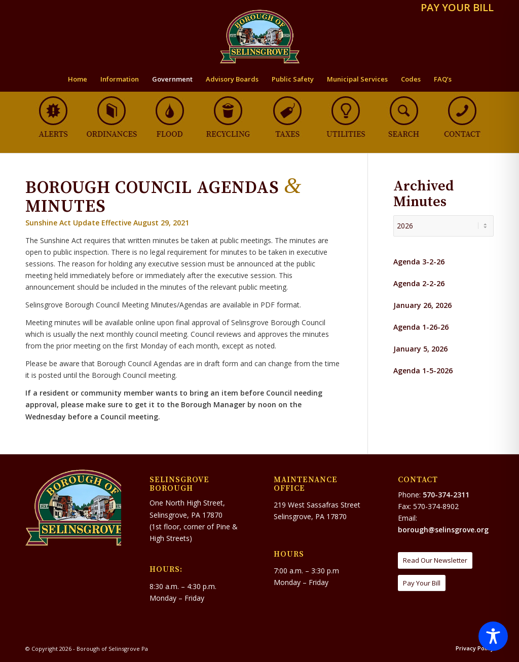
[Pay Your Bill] (422, 583)
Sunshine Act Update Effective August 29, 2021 (107, 222)
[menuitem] (455, 8)
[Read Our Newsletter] (435, 560)
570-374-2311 (446, 494)
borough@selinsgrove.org (443, 529)
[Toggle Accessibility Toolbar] (493, 636)
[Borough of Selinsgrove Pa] (260, 36)
